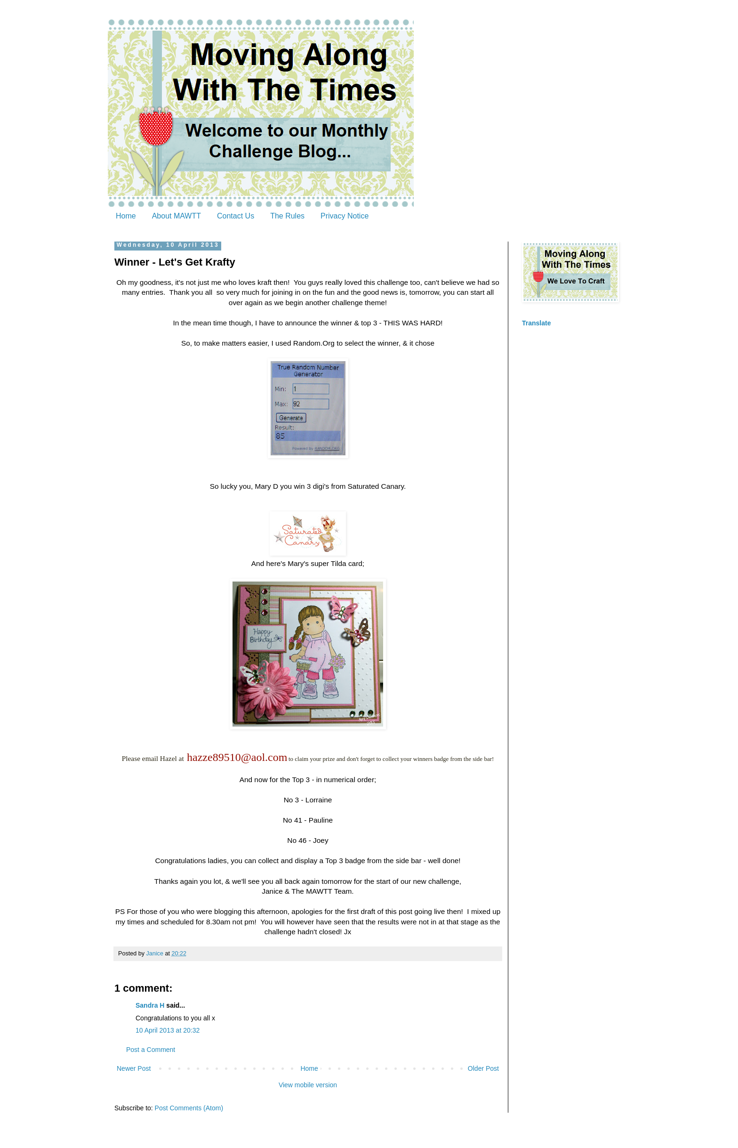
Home (126, 216)
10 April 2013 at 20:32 (168, 1030)
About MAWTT (176, 216)
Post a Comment (150, 1049)
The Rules (287, 216)
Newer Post (134, 1068)
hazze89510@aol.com (237, 757)
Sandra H (150, 1005)
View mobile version (308, 1085)
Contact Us (235, 216)
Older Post (483, 1068)
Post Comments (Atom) (189, 1108)
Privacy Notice (345, 216)
